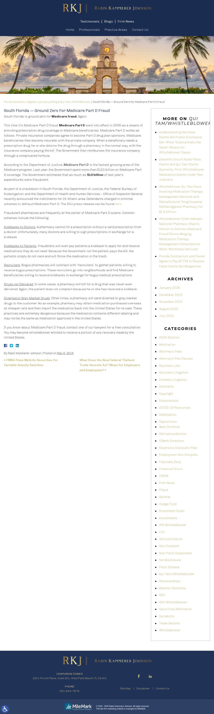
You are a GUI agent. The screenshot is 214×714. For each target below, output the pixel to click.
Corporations (169, 401)
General (164, 497)
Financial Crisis (171, 469)
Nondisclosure (170, 560)
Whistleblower (169, 630)
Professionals (89, 30)
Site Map (125, 688)
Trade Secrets (169, 623)
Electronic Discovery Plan (178, 448)
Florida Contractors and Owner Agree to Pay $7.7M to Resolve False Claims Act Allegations (182, 261)
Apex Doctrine (169, 427)
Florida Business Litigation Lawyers (26, 101)
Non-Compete (169, 546)
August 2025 (168, 309)
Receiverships (169, 581)
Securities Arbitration (175, 609)
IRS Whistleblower (172, 525)
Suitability (166, 616)
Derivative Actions (172, 434)
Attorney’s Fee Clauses (176, 358)
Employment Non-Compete (178, 455)
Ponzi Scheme (169, 567)
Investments (168, 518)
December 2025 (171, 295)
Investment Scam (171, 511)
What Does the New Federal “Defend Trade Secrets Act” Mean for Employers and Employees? (110, 365)
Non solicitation (171, 539)
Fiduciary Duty (170, 462)
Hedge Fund (168, 504)
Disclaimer (143, 688)
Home (70, 30)
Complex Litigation (172, 379)
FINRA (163, 476)
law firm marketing (108, 709)
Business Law (169, 365)
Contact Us (140, 30)
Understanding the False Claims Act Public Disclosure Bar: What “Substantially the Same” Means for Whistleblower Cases (180, 142)
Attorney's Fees (170, 351)
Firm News (167, 483)
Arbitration (167, 344)
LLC (162, 532)
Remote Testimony (172, 588)
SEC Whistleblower (173, 602)
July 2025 (166, 316)
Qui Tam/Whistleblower (75, 101)
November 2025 (171, 302)
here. (118, 204)
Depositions (168, 421)
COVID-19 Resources (174, 407)
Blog (54, 101)
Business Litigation (173, 372)
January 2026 (169, 288)
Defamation (167, 415)
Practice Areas (116, 30)
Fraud (163, 490)
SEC (162, 595)
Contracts (166, 386)
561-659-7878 (69, 691)
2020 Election (169, 337)
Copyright (166, 393)
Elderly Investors (171, 441)
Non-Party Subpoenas (175, 553)
